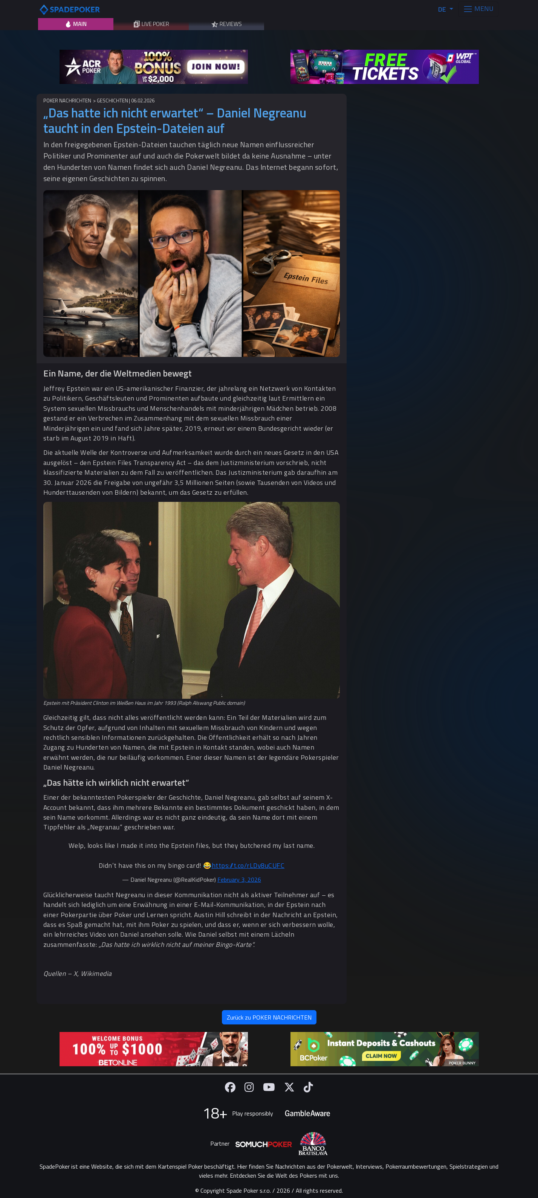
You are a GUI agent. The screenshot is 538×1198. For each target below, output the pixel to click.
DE (443, 9)
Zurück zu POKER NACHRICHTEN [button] (269, 1017)
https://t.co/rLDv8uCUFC (248, 865)
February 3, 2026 (239, 879)
